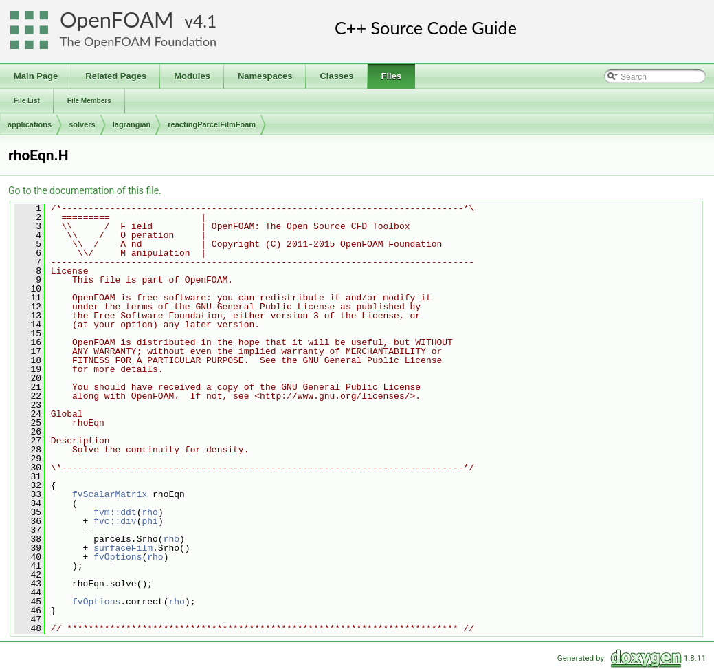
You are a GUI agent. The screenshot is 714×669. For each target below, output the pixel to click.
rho (149, 512)
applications (30, 124)
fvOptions (117, 557)
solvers (82, 124)
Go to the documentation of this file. (84, 190)
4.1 (204, 21)
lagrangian (132, 124)
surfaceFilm (123, 548)
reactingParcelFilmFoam (212, 124)
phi (149, 521)
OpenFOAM (117, 19)
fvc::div (114, 521)
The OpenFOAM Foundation (138, 41)
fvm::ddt (114, 512)
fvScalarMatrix (109, 494)
